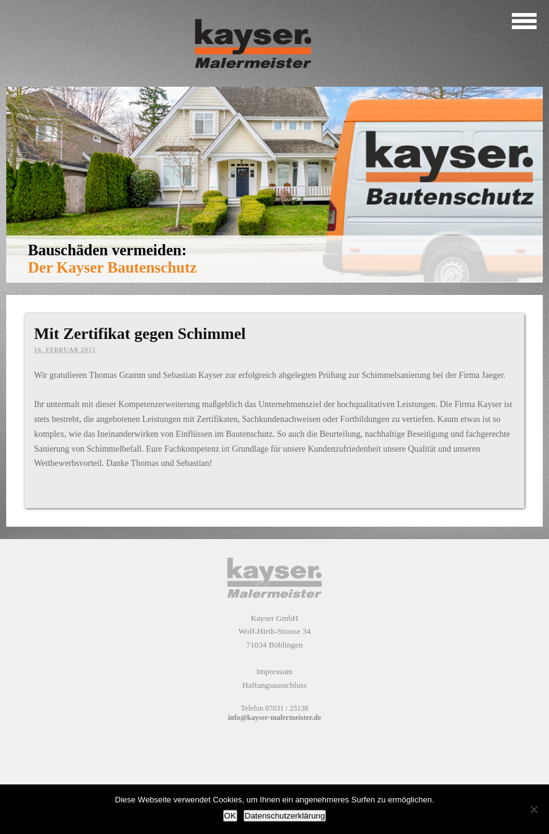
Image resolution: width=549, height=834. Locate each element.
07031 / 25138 (286, 708)
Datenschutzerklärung (285, 815)
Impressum (275, 671)
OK (230, 815)
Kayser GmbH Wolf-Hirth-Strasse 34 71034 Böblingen (275, 631)
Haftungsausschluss (274, 685)
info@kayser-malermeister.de (275, 717)
